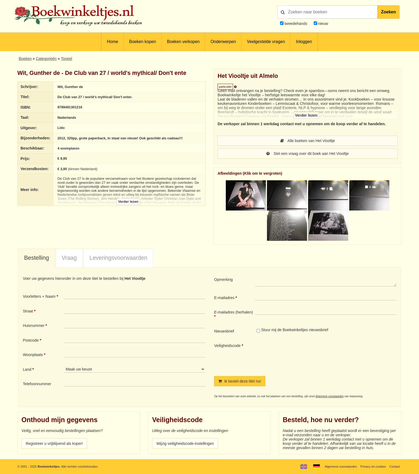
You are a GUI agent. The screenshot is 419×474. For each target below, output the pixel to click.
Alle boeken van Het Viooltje (307, 141)
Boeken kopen (142, 41)
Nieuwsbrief (224, 331)
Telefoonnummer (37, 384)
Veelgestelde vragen (266, 41)
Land (27, 369)
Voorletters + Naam (39, 296)
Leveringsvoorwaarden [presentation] (119, 258)
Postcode (30, 340)
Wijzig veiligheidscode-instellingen (185, 443)
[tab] (36, 258)
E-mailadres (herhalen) (233, 312)
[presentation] (299, 355)
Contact (394, 466)
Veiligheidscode (227, 345)
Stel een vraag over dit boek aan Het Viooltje (307, 153)
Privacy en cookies (373, 466)
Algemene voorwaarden (330, 396)
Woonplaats (33, 355)
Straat (28, 311)
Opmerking (223, 279)
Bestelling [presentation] (36, 258)
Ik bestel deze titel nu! (239, 381)
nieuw (322, 23)
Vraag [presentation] (69, 258)
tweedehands (296, 23)
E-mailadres (224, 298)
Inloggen (304, 41)
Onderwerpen (223, 41)
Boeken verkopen (183, 41)
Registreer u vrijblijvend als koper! (54, 443)
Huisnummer (33, 325)
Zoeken (388, 12)
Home (112, 41)
